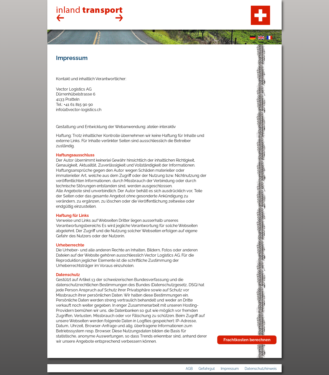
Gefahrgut (207, 369)
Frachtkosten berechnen (247, 340)
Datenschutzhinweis (261, 369)
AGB (189, 369)
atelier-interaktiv (161, 126)
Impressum (230, 369)
